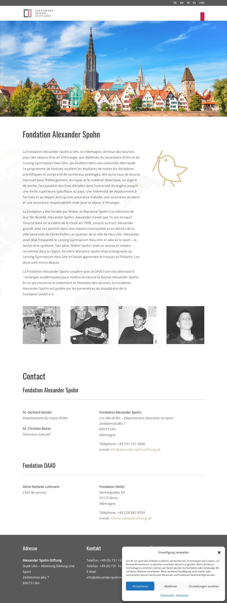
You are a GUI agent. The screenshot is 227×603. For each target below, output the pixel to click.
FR (188, 3)
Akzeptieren (140, 586)
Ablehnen (170, 586)
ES (194, 3)
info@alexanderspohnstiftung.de (135, 449)
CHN (201, 3)
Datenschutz (167, 595)
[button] (219, 552)
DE (175, 3)
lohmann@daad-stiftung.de (131, 518)
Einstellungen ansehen (204, 586)
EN (181, 3)
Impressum (182, 595)
